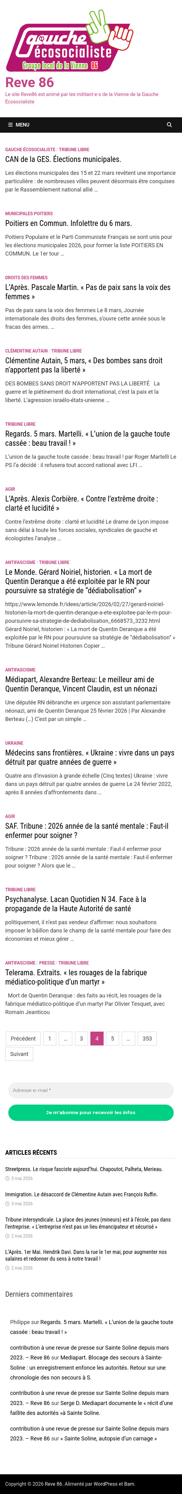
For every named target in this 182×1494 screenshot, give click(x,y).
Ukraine (14, 743)
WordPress (106, 1484)
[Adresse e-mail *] (91, 1090)
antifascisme (20, 562)
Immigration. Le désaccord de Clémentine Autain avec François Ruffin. (81, 1194)
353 (147, 1038)
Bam (129, 1484)
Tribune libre (74, 149)
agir (10, 489)
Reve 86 (29, 82)
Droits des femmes (26, 277)
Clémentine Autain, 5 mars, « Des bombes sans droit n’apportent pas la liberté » (84, 365)
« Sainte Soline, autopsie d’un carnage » (108, 1438)
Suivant (19, 1054)
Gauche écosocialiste (30, 149)
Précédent (23, 1038)
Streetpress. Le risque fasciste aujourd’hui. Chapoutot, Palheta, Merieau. (84, 1169)
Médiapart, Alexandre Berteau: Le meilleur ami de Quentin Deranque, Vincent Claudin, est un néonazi (81, 684)
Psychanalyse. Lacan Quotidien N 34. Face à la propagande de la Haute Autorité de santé (75, 904)
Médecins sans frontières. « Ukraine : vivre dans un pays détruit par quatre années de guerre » (89, 757)
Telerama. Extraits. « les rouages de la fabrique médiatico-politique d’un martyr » (76, 977)
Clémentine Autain (26, 350)
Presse (47, 962)
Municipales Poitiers (29, 213)
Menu (19, 125)
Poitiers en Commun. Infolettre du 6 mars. (68, 223)
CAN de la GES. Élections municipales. (63, 159)
